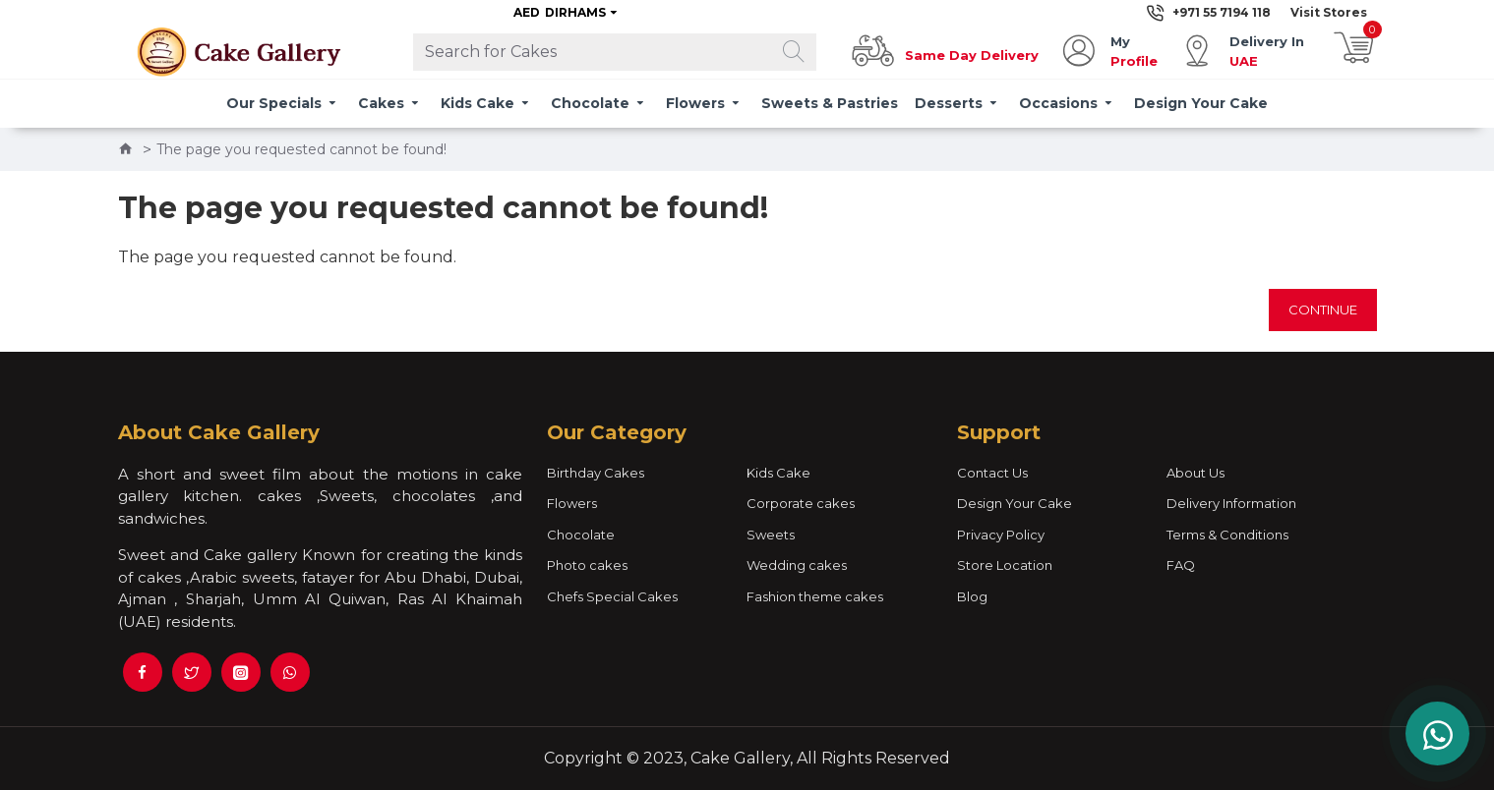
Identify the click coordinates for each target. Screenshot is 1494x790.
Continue (1322, 309)
